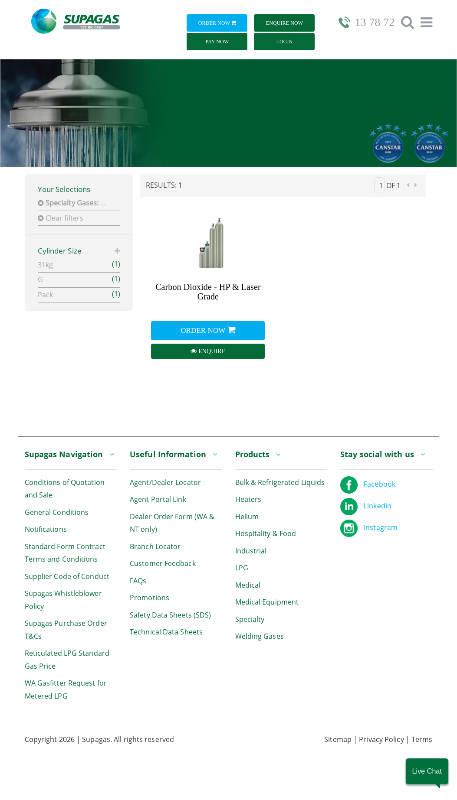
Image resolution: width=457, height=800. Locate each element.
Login (284, 42)
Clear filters (61, 218)
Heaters (248, 499)
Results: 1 (164, 185)
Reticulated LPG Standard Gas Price (67, 659)
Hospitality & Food (265, 533)
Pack (79, 294)
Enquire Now (284, 23)
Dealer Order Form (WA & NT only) (172, 523)
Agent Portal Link (158, 499)
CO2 (76, 203)
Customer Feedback (163, 563)
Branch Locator (155, 546)
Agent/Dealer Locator (165, 482)
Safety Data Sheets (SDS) (170, 615)
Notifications (46, 529)
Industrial (251, 551)
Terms (422, 739)
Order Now (217, 23)
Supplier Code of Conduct (67, 576)
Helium (247, 516)
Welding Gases (259, 636)
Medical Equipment (267, 602)
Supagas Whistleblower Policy (63, 600)
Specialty (250, 619)
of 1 (393, 185)
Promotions (149, 597)
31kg (79, 264)
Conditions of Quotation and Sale (65, 489)
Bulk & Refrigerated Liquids (280, 482)
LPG (241, 567)
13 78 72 (375, 22)
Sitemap (338, 739)
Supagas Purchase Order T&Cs (66, 629)
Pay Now (217, 42)
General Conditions (57, 512)
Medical (248, 585)
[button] (427, 771)
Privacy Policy (381, 739)
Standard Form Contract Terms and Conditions (65, 553)
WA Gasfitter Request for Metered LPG (66, 689)
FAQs (138, 580)
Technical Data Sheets (166, 632)
